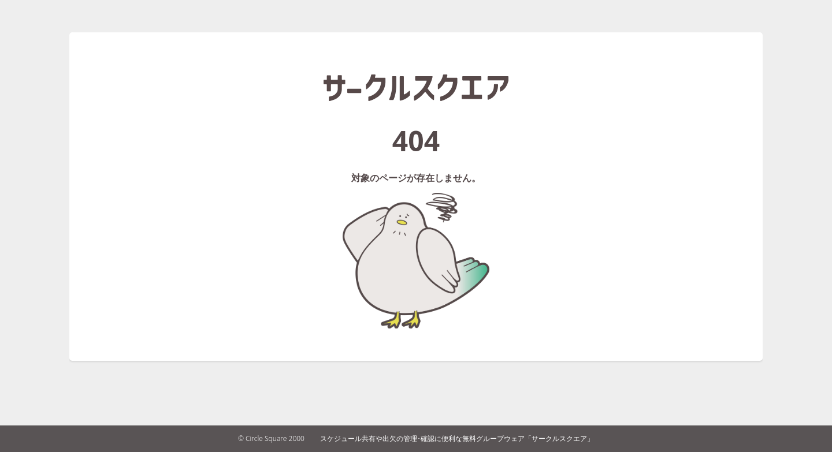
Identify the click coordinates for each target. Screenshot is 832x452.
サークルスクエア (416, 88)
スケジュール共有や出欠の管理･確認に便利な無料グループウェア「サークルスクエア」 (457, 438)
